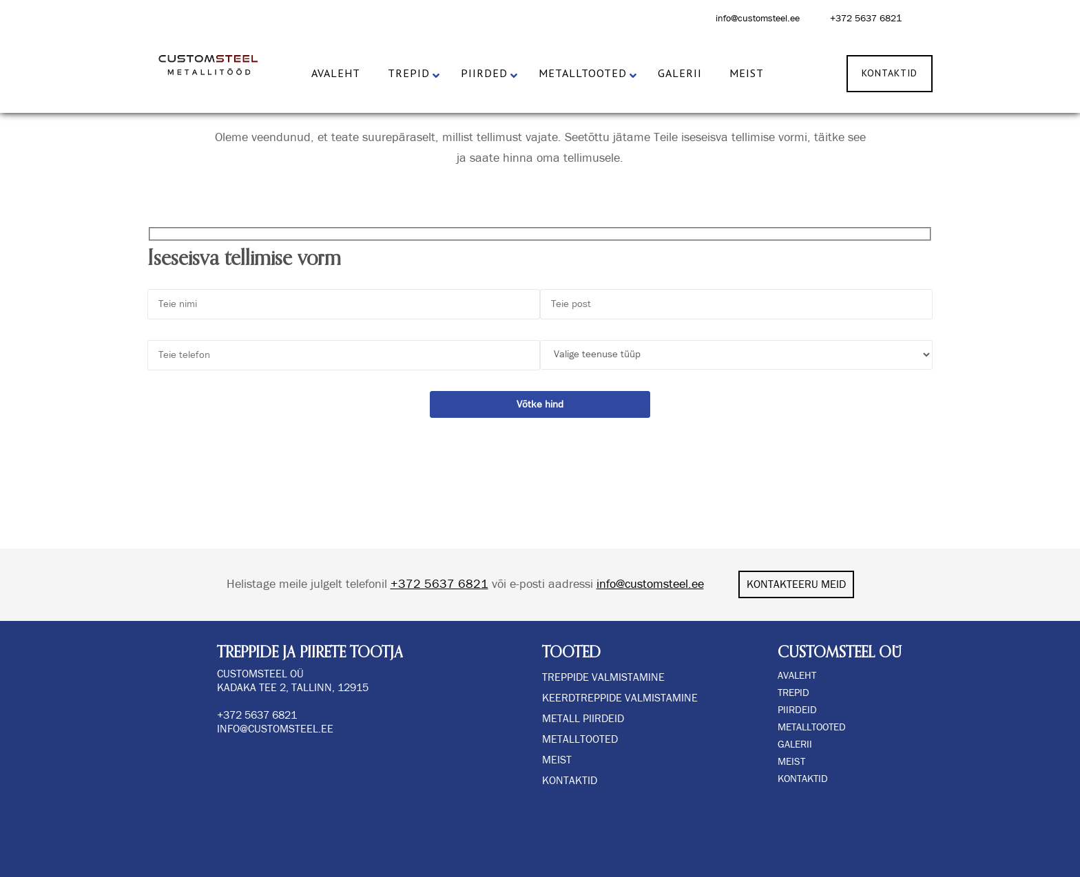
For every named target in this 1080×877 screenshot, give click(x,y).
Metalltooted (580, 739)
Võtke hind (540, 404)
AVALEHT (797, 675)
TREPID (793, 693)
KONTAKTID (803, 779)
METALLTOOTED (812, 727)
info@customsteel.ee (758, 18)
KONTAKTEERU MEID (796, 584)
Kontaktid (569, 780)
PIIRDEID (797, 710)
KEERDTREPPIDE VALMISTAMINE (620, 698)
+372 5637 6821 (866, 18)
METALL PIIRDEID (583, 718)
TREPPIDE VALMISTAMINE (603, 677)
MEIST (791, 762)
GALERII (795, 744)
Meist (557, 759)
